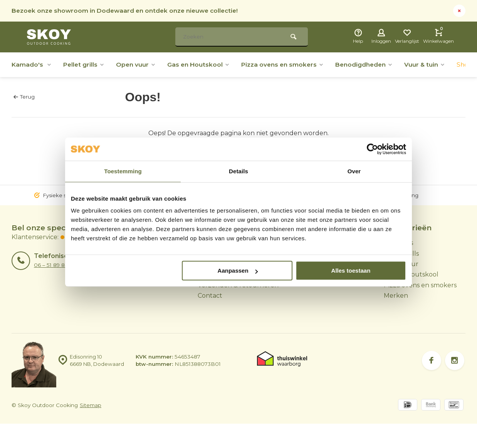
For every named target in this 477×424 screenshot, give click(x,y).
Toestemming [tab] (123, 171)
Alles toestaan (351, 270)
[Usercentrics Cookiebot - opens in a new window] (372, 149)
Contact (210, 295)
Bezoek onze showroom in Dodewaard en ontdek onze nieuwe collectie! (128, 10)
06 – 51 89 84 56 (55, 265)
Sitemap (90, 405)
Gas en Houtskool (201, 64)
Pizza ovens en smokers (287, 64)
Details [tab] (238, 171)
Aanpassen (238, 270)
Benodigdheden (369, 64)
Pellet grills (85, 64)
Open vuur (138, 64)
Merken (396, 295)
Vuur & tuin (431, 64)
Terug (24, 97)
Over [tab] (354, 171)
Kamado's (32, 64)
